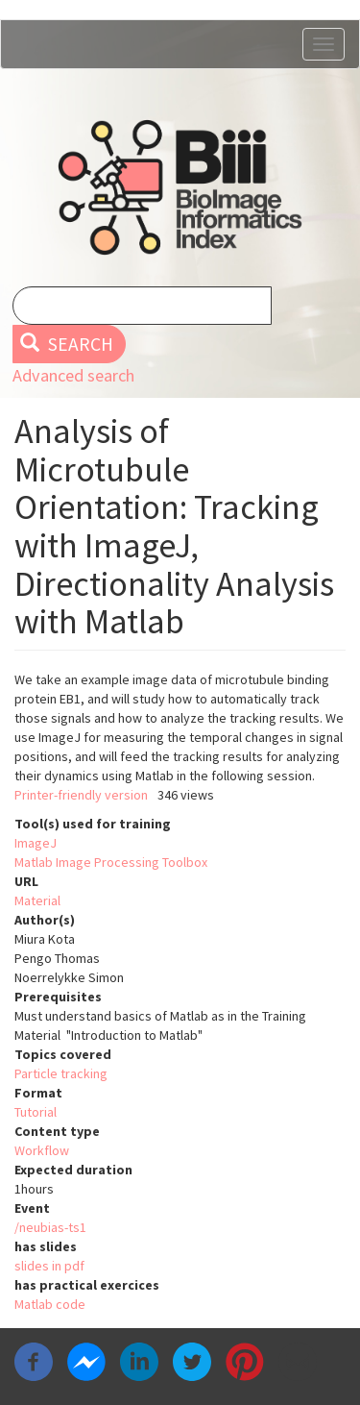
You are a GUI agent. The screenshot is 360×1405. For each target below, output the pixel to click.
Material (37, 900)
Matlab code (49, 1304)
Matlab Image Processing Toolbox (110, 862)
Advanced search (73, 375)
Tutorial (35, 1112)
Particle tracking (61, 1073)
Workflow (41, 1150)
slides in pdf (49, 1265)
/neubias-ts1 (50, 1227)
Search (66, 344)
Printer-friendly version (81, 794)
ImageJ (35, 842)
